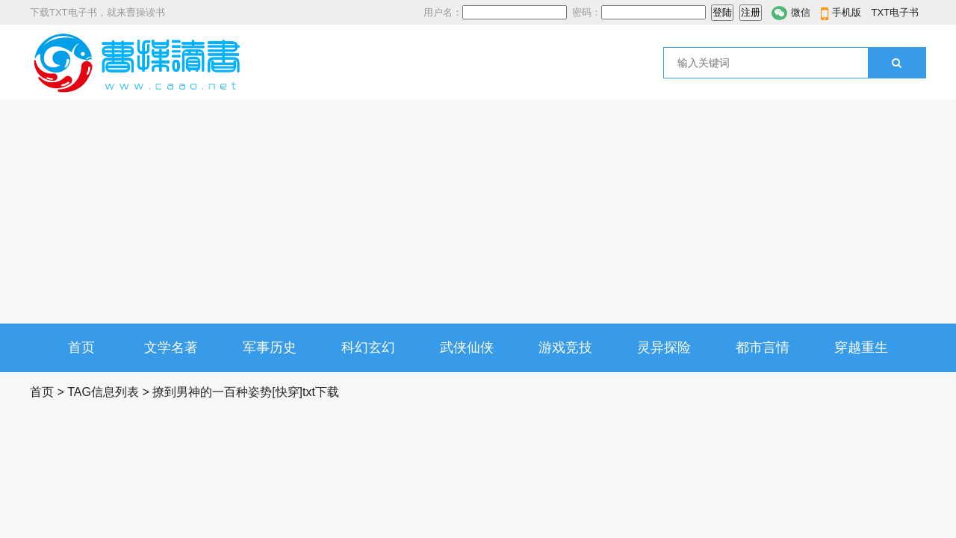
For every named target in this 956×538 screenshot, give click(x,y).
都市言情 (762, 347)
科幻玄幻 (368, 347)
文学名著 (171, 347)
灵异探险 (664, 347)
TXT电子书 (895, 12)
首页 (81, 347)
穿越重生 (861, 347)
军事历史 (270, 347)
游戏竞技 (565, 347)
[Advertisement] (478, 211)
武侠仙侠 (467, 347)
